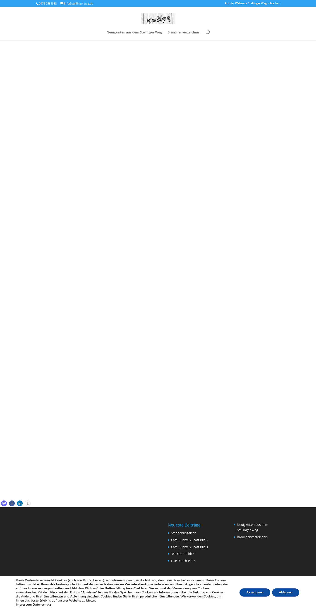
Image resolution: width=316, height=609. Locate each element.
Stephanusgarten (183, 533)
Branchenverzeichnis (183, 32)
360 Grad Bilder (182, 554)
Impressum (24, 604)
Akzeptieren (254, 592)
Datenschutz (42, 604)
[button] (4, 503)
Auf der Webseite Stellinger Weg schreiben (252, 3)
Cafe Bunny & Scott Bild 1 (189, 547)
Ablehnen (285, 592)
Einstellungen (169, 597)
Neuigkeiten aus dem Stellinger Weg (134, 32)
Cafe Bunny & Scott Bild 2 (189, 540)
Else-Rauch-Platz (183, 561)
